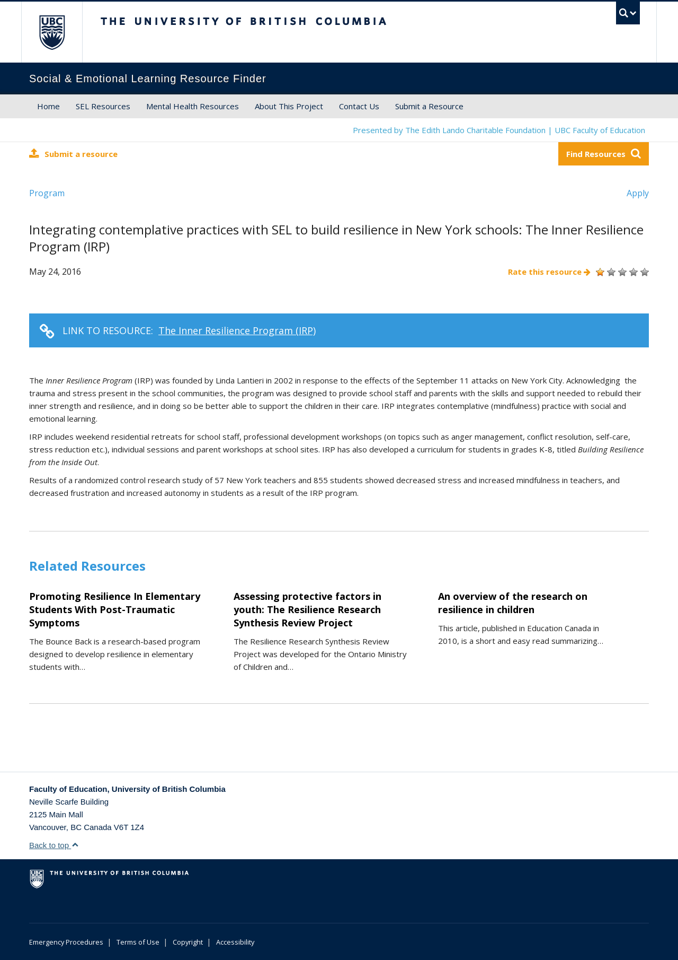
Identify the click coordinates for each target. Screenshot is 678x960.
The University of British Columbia (51, 32)
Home (48, 106)
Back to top (54, 845)
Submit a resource (73, 153)
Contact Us (359, 106)
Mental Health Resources (192, 106)
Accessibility (235, 942)
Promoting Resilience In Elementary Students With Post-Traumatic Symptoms (114, 609)
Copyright (188, 942)
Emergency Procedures (66, 942)
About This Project (289, 106)
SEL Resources (103, 106)
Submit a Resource (429, 106)
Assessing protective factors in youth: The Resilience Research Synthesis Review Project (307, 609)
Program (47, 193)
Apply (638, 193)
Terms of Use (138, 942)
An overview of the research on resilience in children (512, 603)
